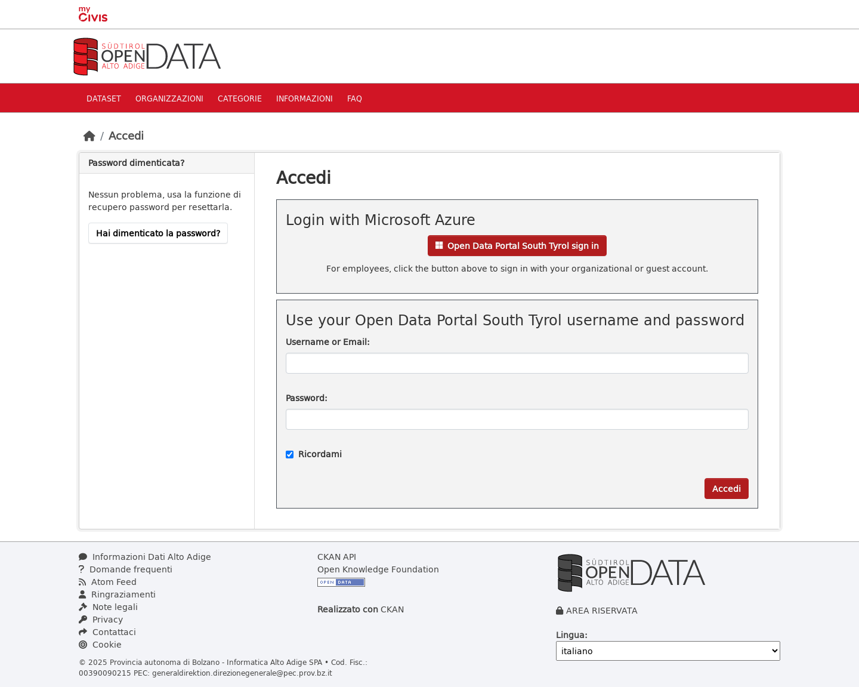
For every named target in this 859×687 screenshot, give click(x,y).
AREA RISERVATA (602, 610)
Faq (354, 98)
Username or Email (326, 341)
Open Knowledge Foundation (378, 569)
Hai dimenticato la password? (158, 233)
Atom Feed (108, 581)
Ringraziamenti (117, 594)
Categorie (240, 98)
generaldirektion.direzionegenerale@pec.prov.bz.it (242, 672)
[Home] (89, 135)
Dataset (103, 98)
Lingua (570, 635)
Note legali (108, 606)
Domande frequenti (125, 569)
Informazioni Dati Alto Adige (145, 556)
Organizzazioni (169, 98)
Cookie (100, 644)
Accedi (126, 135)
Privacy (101, 619)
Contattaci (107, 632)
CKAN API (336, 556)
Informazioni (304, 98)
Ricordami (314, 454)
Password (305, 398)
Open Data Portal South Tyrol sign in (517, 245)
